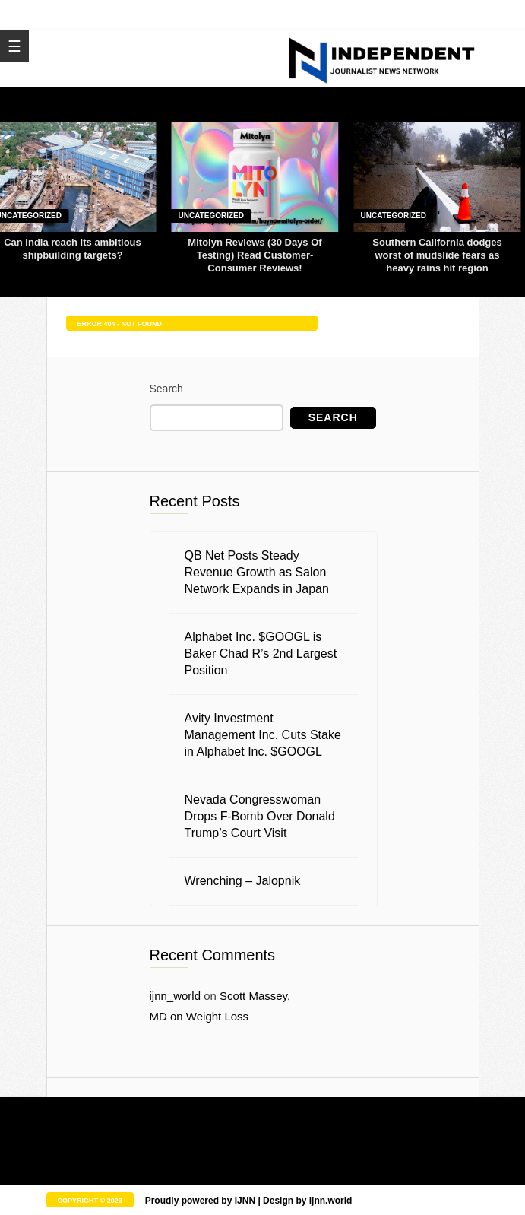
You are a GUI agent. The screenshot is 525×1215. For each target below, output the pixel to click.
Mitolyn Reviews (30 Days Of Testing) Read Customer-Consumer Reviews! (254, 255)
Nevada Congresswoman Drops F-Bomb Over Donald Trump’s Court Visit (260, 816)
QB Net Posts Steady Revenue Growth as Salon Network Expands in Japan (257, 572)
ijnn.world (331, 1200)
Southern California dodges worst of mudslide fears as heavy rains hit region (436, 255)
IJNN (245, 1200)
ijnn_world (175, 995)
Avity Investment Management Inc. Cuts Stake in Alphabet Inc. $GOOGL (263, 735)
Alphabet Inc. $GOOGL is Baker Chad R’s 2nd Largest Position (261, 653)
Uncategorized (211, 215)
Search (166, 388)
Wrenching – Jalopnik (243, 880)
